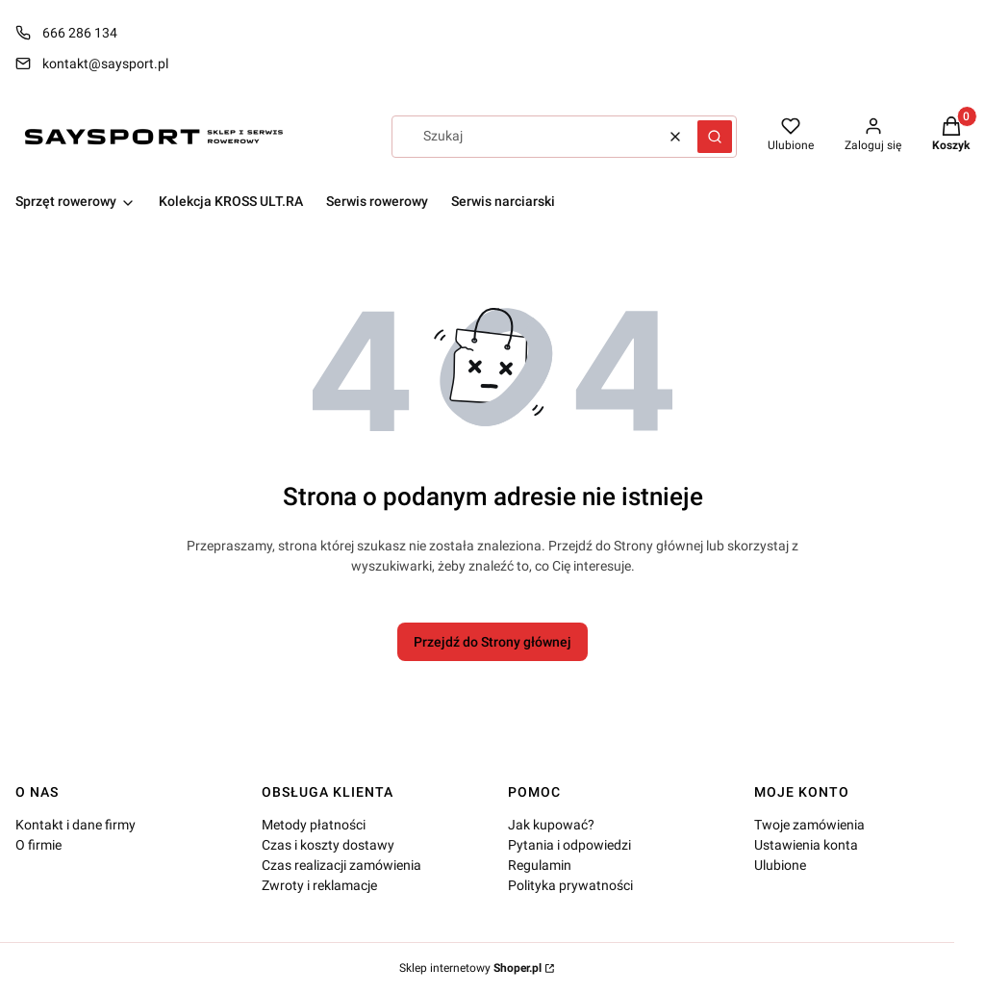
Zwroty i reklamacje (319, 885)
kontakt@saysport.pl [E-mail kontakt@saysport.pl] (105, 63)
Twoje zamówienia (809, 824)
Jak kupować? (551, 824)
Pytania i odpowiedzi (569, 845)
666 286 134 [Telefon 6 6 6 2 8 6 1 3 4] (79, 32)
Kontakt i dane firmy (75, 824)
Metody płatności (314, 824)
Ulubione (780, 865)
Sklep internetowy (470, 968)
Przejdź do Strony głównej (492, 642)
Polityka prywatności (570, 885)
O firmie (38, 845)
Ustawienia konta (806, 845)
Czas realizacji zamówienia (341, 865)
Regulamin (539, 865)
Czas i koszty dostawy (328, 845)
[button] (714, 136)
